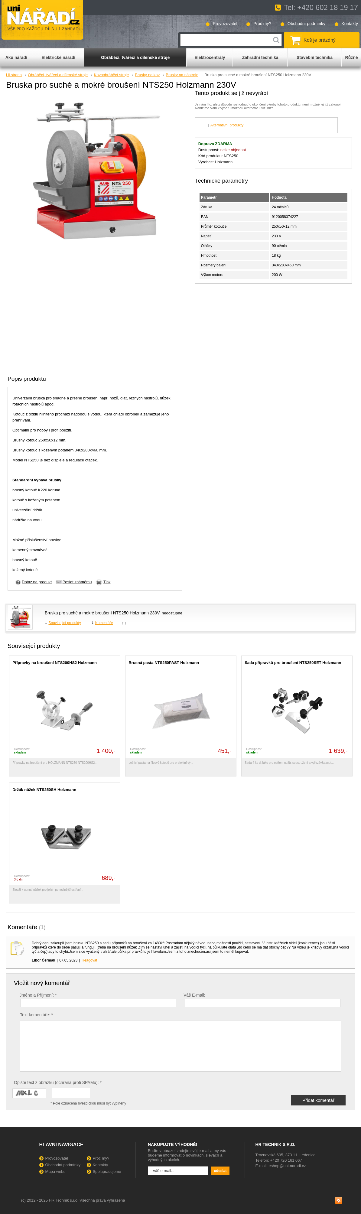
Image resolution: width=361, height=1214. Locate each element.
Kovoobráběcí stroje (111, 75)
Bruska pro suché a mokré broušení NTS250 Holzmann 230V (102, 612)
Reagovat (89, 960)
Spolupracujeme (107, 1171)
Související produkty (64, 623)
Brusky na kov (147, 75)
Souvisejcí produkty (34, 646)
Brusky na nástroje (182, 75)
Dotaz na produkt (37, 582)
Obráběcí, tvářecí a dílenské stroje (58, 75)
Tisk (106, 582)
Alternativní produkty (226, 125)
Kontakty (350, 23)
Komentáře (104, 623)
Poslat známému (77, 582)
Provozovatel (225, 23)
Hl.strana (14, 75)
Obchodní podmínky (306, 23)
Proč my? (262, 23)
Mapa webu (55, 1171)
